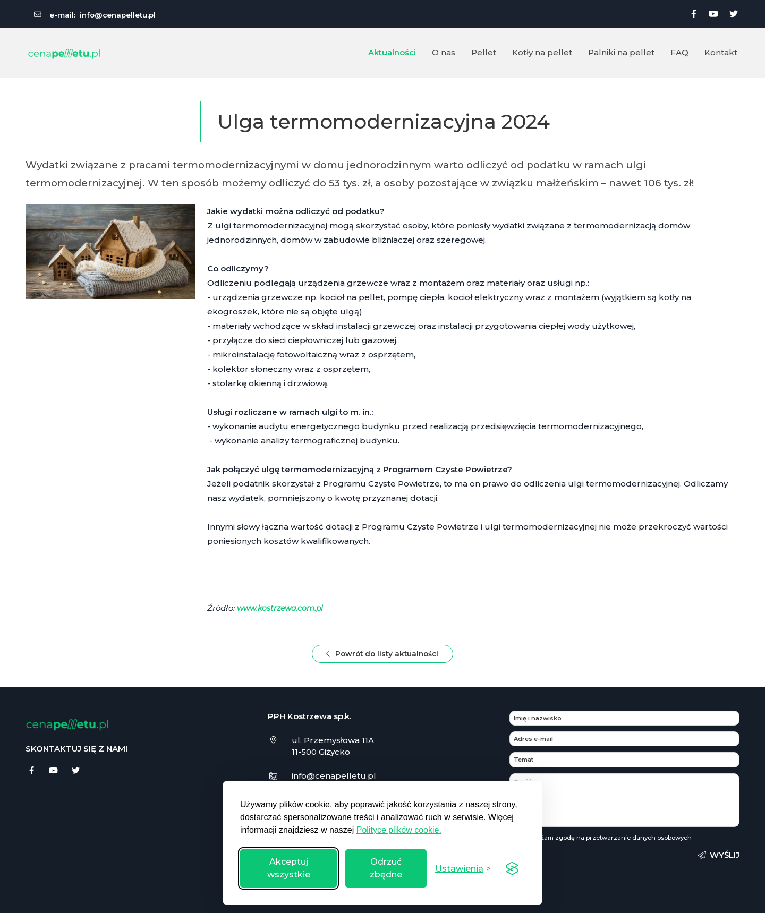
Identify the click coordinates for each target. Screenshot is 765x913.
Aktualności (392, 52)
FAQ (679, 52)
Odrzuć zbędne (386, 868)
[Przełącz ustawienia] (463, 869)
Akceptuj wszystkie (288, 868)
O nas (443, 52)
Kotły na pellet (542, 52)
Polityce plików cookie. (398, 829)
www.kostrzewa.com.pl (282, 608)
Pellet (483, 52)
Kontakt (720, 52)
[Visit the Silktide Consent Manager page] (512, 868)
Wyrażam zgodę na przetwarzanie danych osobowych (608, 839)
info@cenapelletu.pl (118, 15)
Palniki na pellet (621, 52)
